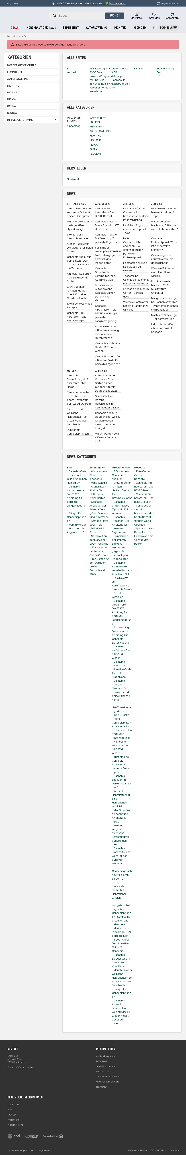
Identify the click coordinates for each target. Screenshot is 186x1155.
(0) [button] (167, 3)
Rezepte (139, 467)
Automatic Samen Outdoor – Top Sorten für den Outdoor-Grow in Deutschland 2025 (106, 383)
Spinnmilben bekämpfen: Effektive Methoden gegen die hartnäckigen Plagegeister (108, 255)
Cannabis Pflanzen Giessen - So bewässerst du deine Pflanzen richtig (136, 214)
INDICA (93, 144)
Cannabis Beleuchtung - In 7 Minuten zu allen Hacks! (77, 381)
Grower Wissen (121, 467)
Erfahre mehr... (117, 3)
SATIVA (93, 149)
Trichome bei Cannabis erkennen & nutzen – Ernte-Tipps (136, 279)
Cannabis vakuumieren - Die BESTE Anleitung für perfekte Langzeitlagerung (106, 313)
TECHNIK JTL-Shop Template (164, 1150)
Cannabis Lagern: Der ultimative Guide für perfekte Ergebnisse (108, 360)
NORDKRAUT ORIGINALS (97, 120)
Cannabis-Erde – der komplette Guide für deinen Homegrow (79, 212)
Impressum (13, 1119)
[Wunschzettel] (136, 16)
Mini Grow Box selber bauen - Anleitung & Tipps (163, 212)
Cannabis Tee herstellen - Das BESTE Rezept (76, 316)
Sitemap (11, 1114)
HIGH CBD (95, 140)
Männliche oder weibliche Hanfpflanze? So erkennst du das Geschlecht (77, 416)
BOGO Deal (101, 1061)
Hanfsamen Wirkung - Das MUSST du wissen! (136, 266)
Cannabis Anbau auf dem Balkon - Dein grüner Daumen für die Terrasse (79, 262)
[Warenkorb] (172, 16)
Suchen (115, 15)
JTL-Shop (145, 1150)
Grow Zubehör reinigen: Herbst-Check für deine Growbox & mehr (77, 292)
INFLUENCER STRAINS (20, 119)
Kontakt (17, 3)
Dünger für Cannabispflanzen (78, 431)
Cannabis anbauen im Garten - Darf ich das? (136, 292)
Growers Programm (105, 1066)
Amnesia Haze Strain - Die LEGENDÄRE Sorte (79, 277)
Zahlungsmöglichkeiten (108, 1076)
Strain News (97, 467)
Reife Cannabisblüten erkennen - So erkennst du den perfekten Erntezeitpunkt (133, 248)
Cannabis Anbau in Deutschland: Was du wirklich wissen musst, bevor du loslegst (107, 420)
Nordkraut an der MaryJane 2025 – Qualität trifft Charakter (161, 287)
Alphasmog (74, 126)
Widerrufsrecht (15, 1124)
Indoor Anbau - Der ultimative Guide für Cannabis (162, 328)
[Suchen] (54, 16)
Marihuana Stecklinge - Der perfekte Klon (164, 317)
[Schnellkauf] (168, 28)
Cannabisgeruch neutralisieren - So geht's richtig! (162, 259)
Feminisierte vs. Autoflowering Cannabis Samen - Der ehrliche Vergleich (106, 292)
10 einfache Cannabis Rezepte (80, 305)
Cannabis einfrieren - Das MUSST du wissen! (107, 347)
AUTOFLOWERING (100, 131)
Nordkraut (73, 179)
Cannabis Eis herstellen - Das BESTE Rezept (104, 212)
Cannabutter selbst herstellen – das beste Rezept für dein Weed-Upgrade (79, 397)
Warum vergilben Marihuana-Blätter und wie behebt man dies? (164, 225)
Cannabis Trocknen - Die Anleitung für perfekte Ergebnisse (107, 238)
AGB (9, 1109)
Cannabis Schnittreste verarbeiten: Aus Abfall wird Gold (105, 273)
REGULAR (95, 153)
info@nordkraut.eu (24, 1067)
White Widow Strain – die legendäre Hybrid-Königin (79, 225)
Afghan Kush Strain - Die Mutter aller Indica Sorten (80, 247)
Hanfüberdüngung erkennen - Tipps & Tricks (134, 229)
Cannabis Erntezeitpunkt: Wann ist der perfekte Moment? (164, 244)
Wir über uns (102, 1071)
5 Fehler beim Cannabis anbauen (78, 236)
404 (24, 36)
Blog (9, 3)
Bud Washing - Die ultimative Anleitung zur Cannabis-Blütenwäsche (107, 332)
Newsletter (101, 1086)
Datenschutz (14, 1104)
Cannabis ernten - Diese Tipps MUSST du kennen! (107, 225)
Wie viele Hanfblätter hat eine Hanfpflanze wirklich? (135, 305)
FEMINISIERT (96, 126)
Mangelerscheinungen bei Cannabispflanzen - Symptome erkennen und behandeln (164, 303)
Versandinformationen (107, 1081)
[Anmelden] (154, 16)
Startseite (12, 36)
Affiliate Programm (105, 1056)
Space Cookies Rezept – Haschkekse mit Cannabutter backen (107, 401)
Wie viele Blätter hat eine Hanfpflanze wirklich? (163, 272)
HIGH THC (95, 135)
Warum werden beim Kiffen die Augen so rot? (107, 437)
